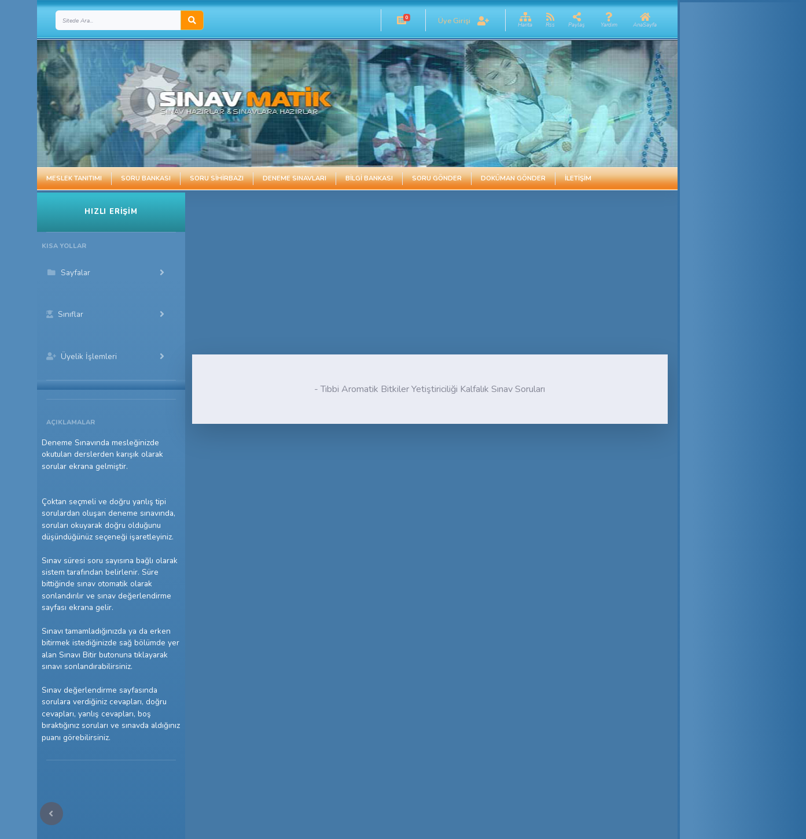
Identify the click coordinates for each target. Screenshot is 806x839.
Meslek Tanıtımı (74, 178)
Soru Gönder (437, 178)
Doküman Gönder (513, 178)
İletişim (578, 178)
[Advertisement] (389, 273)
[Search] (118, 20)
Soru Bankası (146, 178)
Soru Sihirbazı (217, 178)
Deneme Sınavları (294, 178)
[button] (402, 20)
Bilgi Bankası (369, 178)
